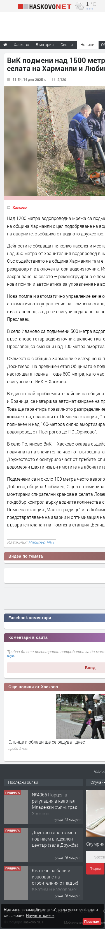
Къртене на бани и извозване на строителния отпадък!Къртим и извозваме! (55, 879)
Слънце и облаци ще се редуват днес (46, 742)
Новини (87, 44)
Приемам (91, 922)
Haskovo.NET (41, 542)
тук (10, 655)
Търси (95, 869)
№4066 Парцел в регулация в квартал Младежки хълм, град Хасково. (54, 804)
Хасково (20, 207)
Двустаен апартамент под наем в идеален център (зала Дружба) (55, 839)
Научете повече (40, 915)
